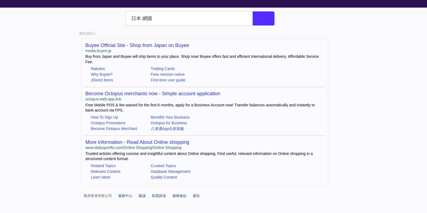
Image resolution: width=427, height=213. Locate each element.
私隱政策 (159, 196)
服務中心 (125, 196)
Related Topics (103, 166)
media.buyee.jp (98, 51)
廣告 (196, 196)
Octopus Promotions (108, 123)
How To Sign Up (104, 117)
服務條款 (179, 196)
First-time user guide (168, 80)
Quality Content (164, 177)
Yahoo (101, 18)
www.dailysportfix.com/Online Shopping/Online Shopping (134, 147)
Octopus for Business (169, 123)
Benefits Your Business (170, 117)
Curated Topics (163, 166)
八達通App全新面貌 (167, 128)
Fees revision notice (168, 74)
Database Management (171, 171)
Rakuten (98, 68)
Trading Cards (163, 68)
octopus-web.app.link (103, 99)
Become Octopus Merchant (114, 128)
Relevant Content (105, 171)
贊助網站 (87, 33)
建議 (142, 196)
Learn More (101, 177)
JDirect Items (102, 80)
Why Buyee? (101, 74)
